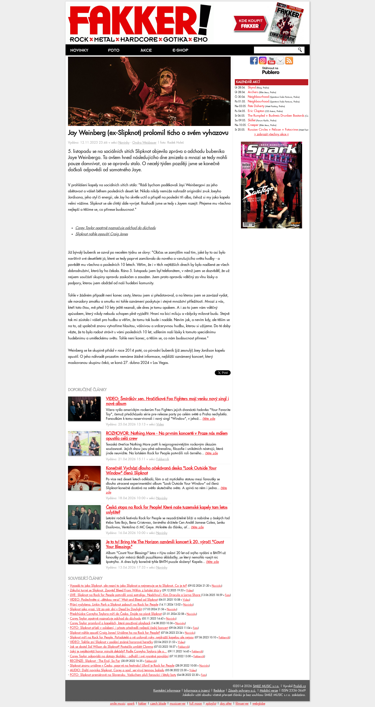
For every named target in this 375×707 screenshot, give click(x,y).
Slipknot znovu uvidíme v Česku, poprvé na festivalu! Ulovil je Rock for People (122, 665)
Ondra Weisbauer (144, 142)
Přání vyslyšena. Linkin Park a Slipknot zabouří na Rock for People (114, 604)
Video (160, 424)
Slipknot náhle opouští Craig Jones (101, 234)
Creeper (253, 125)
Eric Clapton (256, 111)
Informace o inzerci (197, 690)
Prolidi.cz (300, 686)
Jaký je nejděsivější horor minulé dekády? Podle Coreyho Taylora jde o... (118, 651)
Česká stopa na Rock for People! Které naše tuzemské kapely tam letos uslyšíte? (166, 510)
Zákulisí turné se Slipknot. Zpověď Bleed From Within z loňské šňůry (115, 590)
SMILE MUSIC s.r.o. (266, 686)
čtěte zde (209, 419)
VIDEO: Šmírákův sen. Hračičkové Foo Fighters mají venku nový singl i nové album (167, 401)
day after (226, 703)
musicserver (178, 703)
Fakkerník (162, 459)
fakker (142, 703)
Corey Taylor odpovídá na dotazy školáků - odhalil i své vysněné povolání (119, 656)
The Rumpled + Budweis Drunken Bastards (276, 115)
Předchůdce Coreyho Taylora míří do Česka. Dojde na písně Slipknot (116, 614)
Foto (227, 595)
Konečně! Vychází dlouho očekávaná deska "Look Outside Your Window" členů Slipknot (161, 471)
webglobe (258, 703)
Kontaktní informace (166, 690)
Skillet (251, 120)
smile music (117, 703)
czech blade (158, 703)
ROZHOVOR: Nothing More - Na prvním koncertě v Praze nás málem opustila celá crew (166, 436)
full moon (195, 703)
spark (131, 703)
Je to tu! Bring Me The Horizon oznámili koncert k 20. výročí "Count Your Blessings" (165, 544)
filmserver (242, 703)
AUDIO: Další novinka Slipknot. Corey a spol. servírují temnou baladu (117, 670)
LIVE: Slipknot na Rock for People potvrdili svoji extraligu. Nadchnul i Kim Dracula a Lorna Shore (135, 595)
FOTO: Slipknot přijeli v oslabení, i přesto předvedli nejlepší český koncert (119, 628)
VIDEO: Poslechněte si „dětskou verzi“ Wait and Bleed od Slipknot (114, 599)
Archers (253, 92)
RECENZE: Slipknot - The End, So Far (95, 661)
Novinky (123, 142)
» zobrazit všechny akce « (271, 134)
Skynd (252, 87)
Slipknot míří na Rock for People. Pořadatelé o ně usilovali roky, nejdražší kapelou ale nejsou (132, 637)
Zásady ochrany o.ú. (242, 690)
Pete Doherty (256, 106)
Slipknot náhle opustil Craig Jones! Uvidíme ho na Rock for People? (115, 632)
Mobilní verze (269, 690)
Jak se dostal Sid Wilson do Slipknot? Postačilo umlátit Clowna (111, 646)
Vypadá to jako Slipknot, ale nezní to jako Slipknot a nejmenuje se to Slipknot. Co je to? (128, 585)
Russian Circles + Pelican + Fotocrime (273, 129)
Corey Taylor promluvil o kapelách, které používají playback (110, 623)
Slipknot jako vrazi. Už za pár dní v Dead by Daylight (106, 609)
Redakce (219, 690)
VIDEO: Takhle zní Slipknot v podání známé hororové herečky (111, 642)
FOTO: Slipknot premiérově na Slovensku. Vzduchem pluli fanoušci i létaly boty (123, 675)
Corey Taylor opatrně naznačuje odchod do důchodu (115, 228)
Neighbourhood (258, 97)
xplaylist (211, 703)
